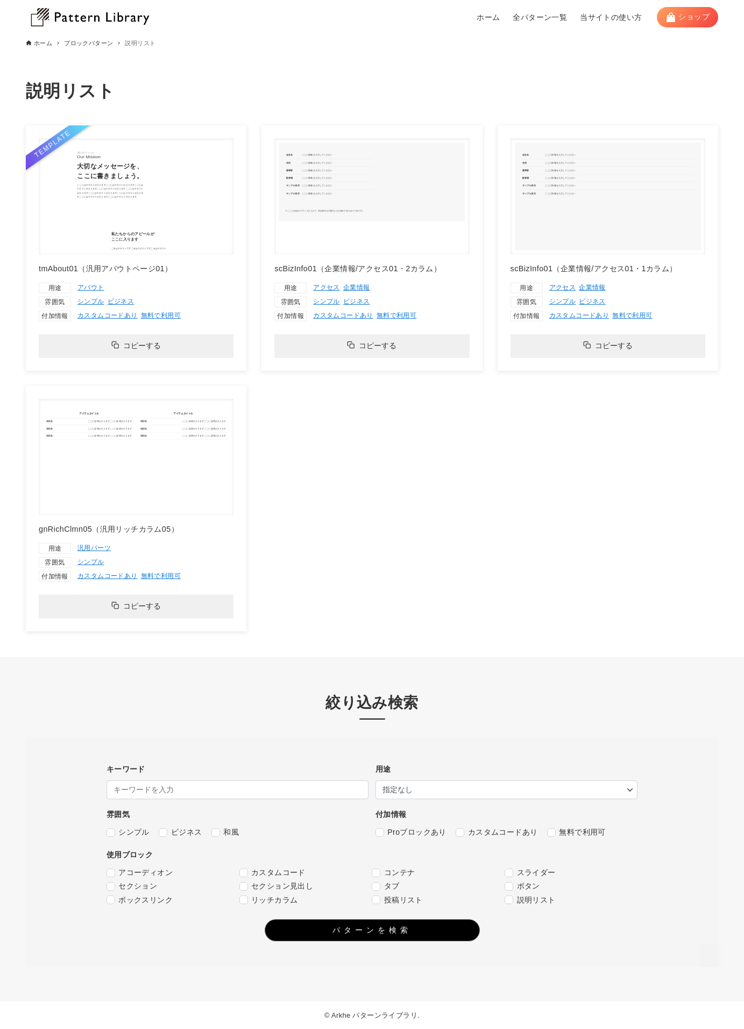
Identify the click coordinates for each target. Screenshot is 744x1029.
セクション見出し (276, 886)
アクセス (326, 287)
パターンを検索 (372, 930)
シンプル (90, 301)
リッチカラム (268, 900)
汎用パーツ (94, 548)
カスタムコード (272, 872)
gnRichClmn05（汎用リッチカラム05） (109, 529)
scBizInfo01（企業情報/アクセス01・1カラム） (594, 268)
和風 (225, 832)
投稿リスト (397, 900)
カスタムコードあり (107, 315)
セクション (132, 886)
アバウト (90, 287)
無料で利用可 (161, 315)
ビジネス (121, 301)
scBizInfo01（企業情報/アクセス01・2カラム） (357, 268)
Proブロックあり (411, 832)
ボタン (522, 886)
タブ (385, 886)
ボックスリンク (140, 900)
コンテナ (393, 872)
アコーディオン (140, 872)
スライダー (530, 872)
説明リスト (530, 900)
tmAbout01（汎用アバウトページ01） (105, 268)
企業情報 (356, 287)
